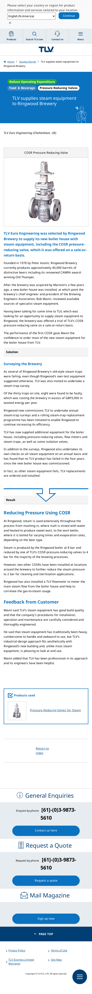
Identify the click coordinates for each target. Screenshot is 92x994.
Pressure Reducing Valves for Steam (55, 710)
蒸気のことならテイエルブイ (46, 49)
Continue (69, 16)
